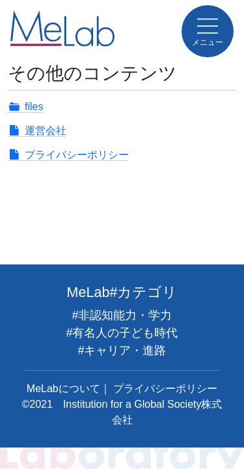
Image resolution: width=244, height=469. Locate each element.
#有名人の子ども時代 (122, 332)
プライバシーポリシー (77, 154)
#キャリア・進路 (121, 350)
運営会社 (45, 130)
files (34, 106)
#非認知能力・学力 (122, 315)
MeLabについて (63, 388)
